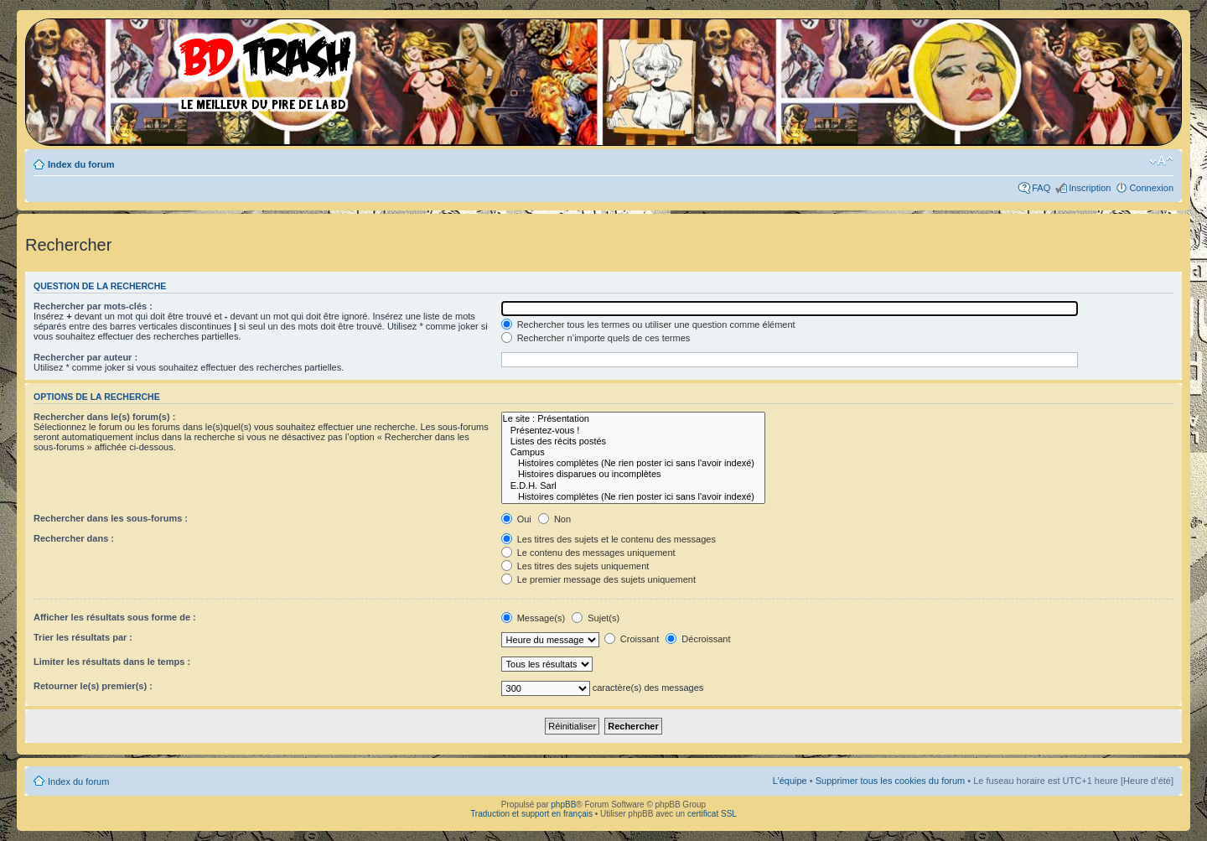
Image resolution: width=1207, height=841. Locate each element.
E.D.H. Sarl (633, 485)
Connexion (1151, 188)
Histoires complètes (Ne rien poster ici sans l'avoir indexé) (633, 463)
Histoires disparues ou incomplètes (633, 474)
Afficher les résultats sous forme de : (115, 617)
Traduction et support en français (531, 813)
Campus (633, 452)
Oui (516, 519)
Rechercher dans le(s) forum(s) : (104, 417)
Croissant (632, 639)
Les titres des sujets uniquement (575, 566)
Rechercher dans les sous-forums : (111, 518)
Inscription (1090, 188)
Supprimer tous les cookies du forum (891, 781)
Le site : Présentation (633, 418)
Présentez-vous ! (633, 430)
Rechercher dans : (74, 538)
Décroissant (698, 639)
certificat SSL (712, 813)
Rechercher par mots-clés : (93, 306)
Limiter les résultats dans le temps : (112, 662)
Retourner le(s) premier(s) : (93, 686)
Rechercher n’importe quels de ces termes (596, 338)
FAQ (1041, 188)
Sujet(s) (595, 618)
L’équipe (790, 781)
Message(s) (534, 618)
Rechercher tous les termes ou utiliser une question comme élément (648, 324)
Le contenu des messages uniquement (588, 553)
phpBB (563, 804)
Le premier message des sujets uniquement (598, 579)
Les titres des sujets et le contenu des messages (608, 539)
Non (554, 519)
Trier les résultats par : (83, 637)
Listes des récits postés (633, 441)
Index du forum (81, 164)
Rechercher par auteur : (85, 357)
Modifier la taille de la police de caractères (1161, 161)
